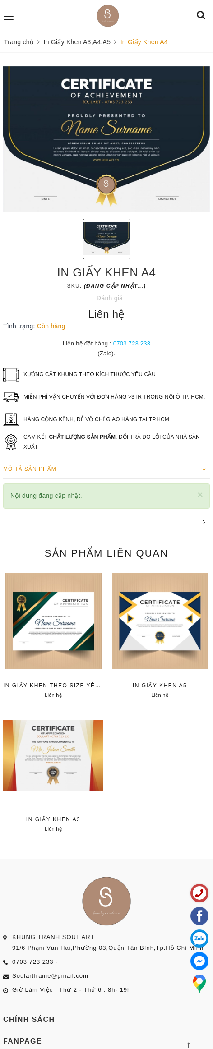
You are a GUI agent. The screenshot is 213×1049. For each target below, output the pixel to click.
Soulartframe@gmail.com (50, 975)
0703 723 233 (132, 343)
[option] (106, 139)
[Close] (200, 494)
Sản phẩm (106, 553)
